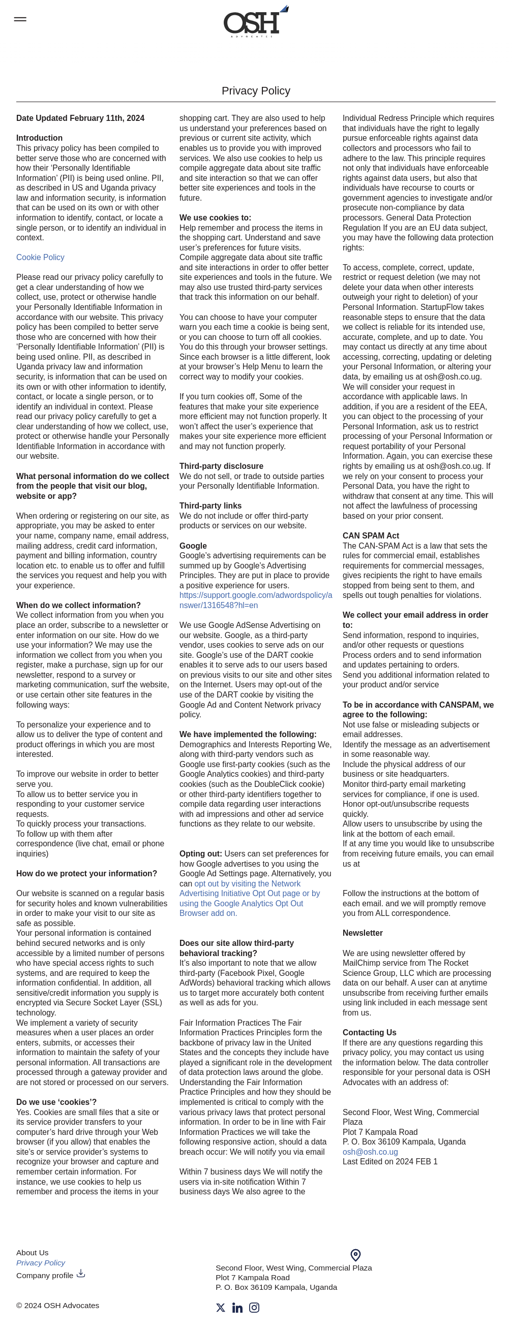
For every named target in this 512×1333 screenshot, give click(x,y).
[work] (256, 21)
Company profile (51, 1275)
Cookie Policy (40, 257)
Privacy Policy (40, 1262)
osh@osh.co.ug (370, 1152)
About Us (32, 1252)
